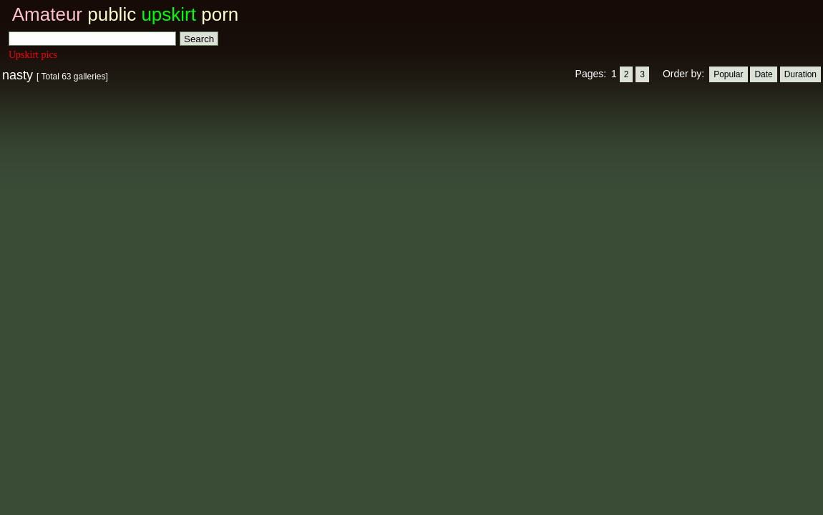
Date (763, 74)
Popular (728, 74)
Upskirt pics (33, 54)
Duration (800, 74)
